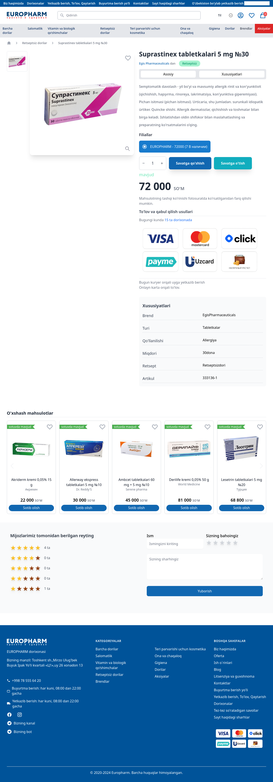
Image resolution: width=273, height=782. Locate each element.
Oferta (219, 656)
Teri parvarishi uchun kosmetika (145, 30)
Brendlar (246, 28)
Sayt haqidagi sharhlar (168, 3)
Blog (217, 669)
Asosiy (168, 74)
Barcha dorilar (7, 30)
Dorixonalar (35, 3)
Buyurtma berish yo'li (114, 3)
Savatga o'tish (233, 163)
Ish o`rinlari (223, 662)
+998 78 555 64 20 (24, 680)
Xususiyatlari (232, 74)
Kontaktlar (141, 3)
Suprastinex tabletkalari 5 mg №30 (82, 43)
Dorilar (230, 28)
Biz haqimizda (13, 3)
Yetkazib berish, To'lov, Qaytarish (71, 3)
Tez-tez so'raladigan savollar (236, 710)
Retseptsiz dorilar (107, 30)
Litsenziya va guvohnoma (234, 676)
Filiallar (145, 134)
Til (219, 15)
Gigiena (214, 28)
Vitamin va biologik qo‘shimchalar (61, 30)
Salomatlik (35, 28)
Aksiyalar (162, 676)
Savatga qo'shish (190, 163)
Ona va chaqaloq (186, 30)
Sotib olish (31, 507)
